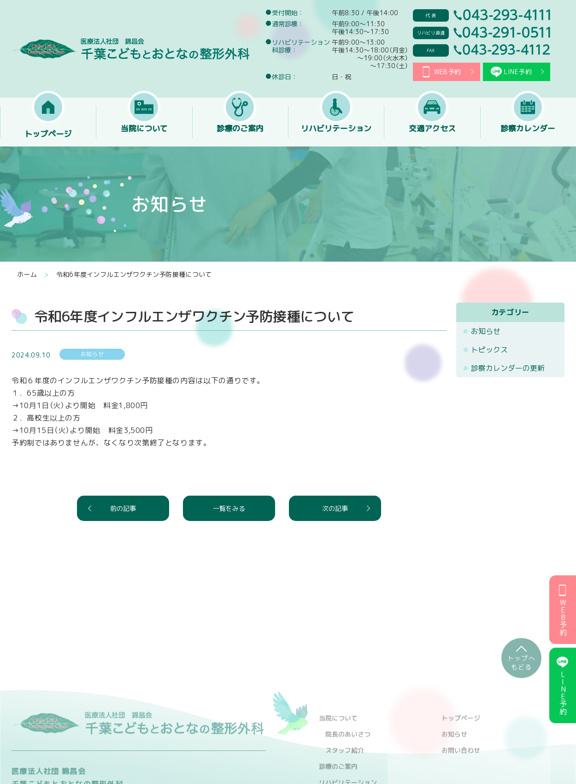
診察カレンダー (528, 134)
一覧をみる (229, 508)
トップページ (48, 134)
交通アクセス (432, 134)
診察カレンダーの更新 (508, 368)
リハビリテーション (336, 134)
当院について (144, 134)
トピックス (489, 350)
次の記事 (335, 508)
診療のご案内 (240, 134)
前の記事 (123, 508)
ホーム (27, 274)
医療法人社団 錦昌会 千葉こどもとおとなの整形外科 (130, 49)
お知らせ (485, 331)
